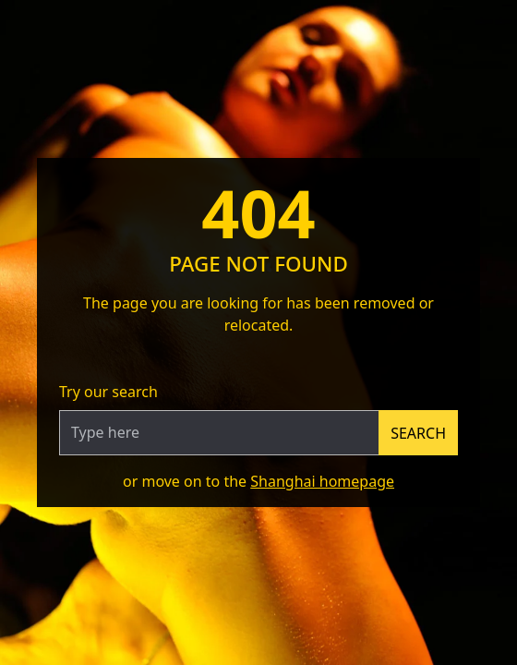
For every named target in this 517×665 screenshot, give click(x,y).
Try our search (108, 391)
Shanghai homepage (322, 481)
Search (418, 433)
